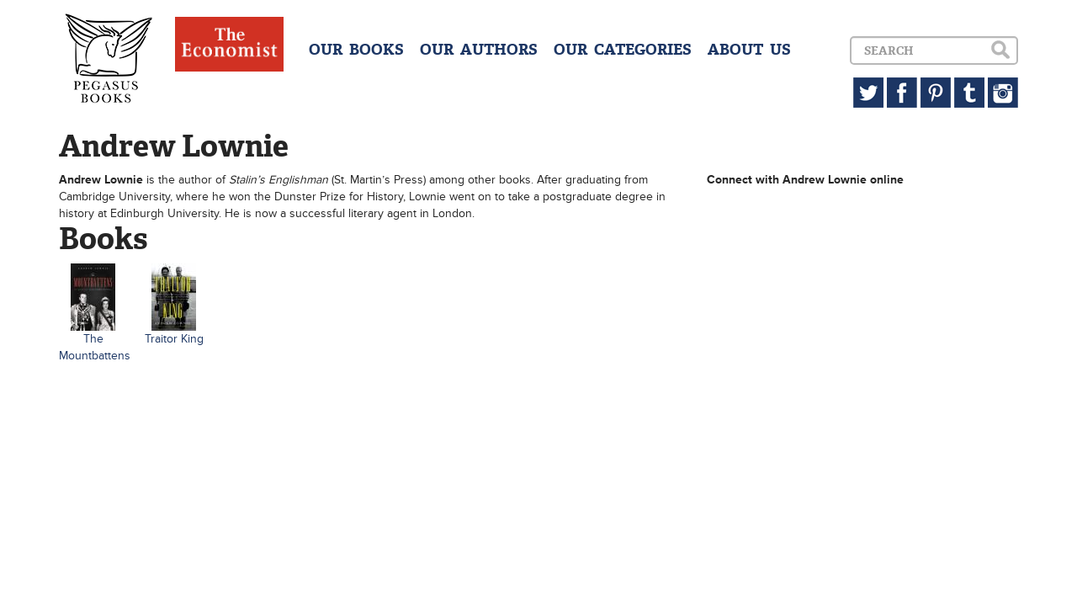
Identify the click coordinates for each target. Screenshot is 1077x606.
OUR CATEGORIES (623, 50)
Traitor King (174, 339)
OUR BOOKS (356, 50)
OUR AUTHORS (479, 50)
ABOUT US (749, 50)
